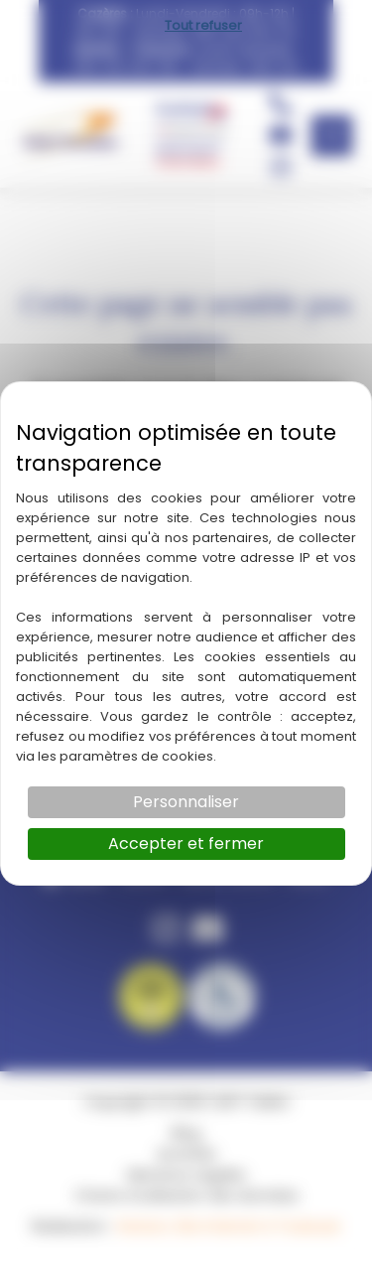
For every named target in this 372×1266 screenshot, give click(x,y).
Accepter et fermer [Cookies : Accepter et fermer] (186, 843)
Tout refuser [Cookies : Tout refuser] (203, 25)
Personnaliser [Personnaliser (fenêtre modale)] (186, 801)
